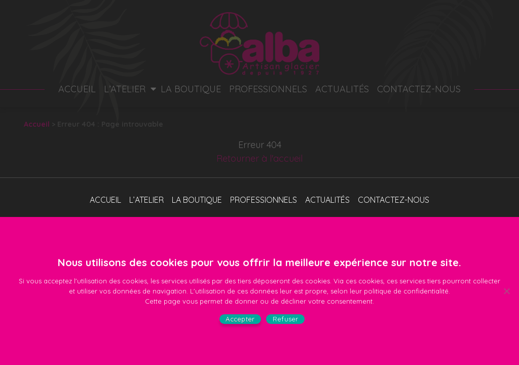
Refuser (286, 319)
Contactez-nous (419, 89)
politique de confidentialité (406, 291)
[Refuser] (506, 291)
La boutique (191, 89)
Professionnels (268, 89)
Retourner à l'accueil (259, 158)
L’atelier (124, 89)
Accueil (77, 89)
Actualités (342, 89)
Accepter (240, 319)
